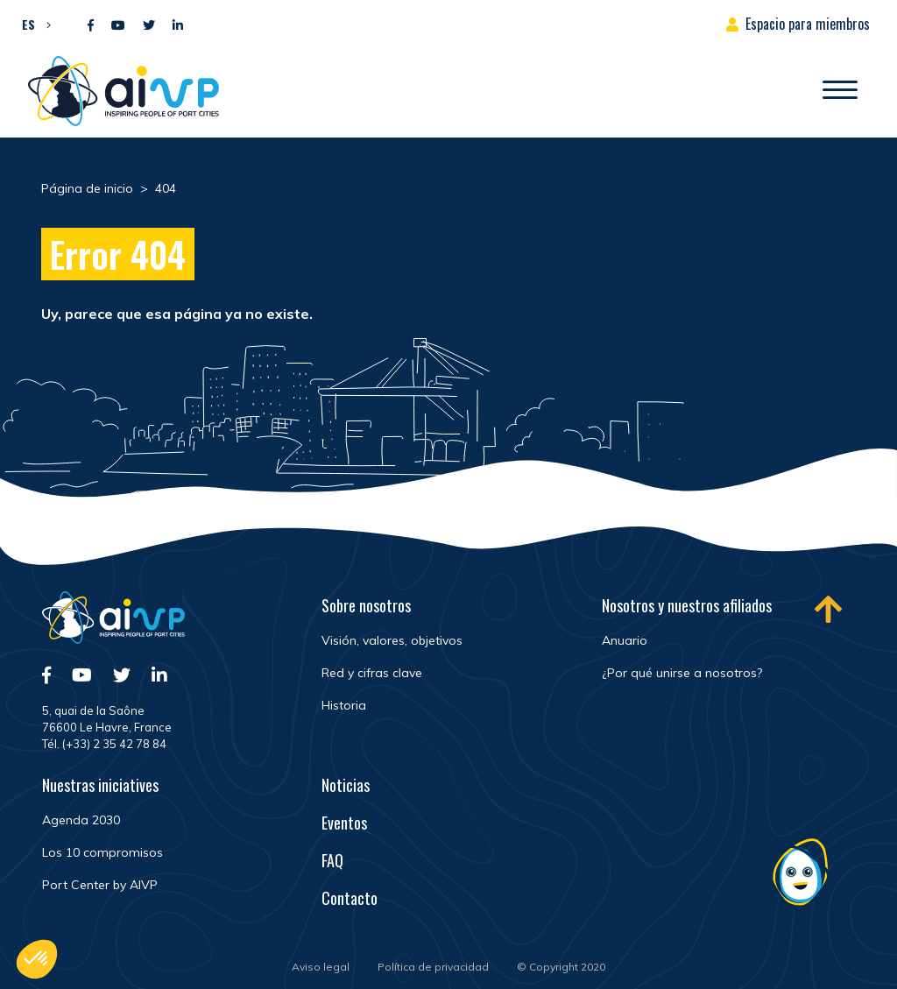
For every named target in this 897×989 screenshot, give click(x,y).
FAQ (332, 860)
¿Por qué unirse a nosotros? (682, 673)
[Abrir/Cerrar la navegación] (840, 91)
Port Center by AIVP (100, 885)
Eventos (344, 822)
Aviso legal (321, 966)
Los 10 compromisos (102, 852)
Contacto (349, 898)
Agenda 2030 (81, 820)
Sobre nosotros (366, 605)
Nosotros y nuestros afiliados (687, 605)
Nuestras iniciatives (100, 785)
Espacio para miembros (807, 23)
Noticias (345, 785)
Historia (343, 705)
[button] (32, 23)
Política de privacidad (433, 966)
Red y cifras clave (371, 673)
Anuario (624, 640)
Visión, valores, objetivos (392, 640)
